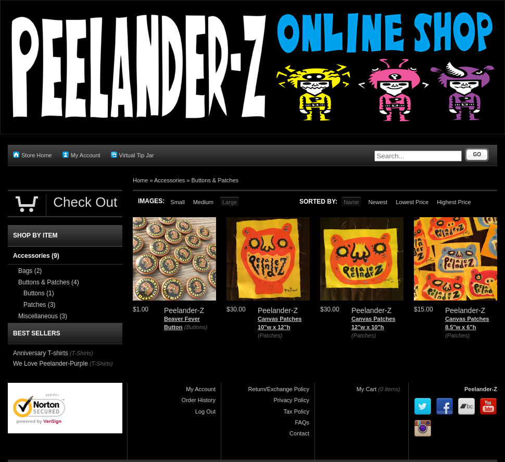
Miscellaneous (42, 316)
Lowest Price (412, 202)
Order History (199, 400)
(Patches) (270, 335)
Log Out (205, 411)
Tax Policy (296, 411)
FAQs (302, 422)
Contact (299, 433)
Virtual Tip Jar (132, 155)
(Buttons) (196, 327)
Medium (203, 202)
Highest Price (454, 202)
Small (177, 202)
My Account (81, 155)
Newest (377, 202)
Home (140, 180)
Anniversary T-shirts (40, 353)
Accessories (169, 180)
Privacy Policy (291, 400)
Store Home (32, 155)
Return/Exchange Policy (278, 389)
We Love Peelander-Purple (50, 363)
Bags (30, 270)
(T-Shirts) (81, 353)
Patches (39, 304)
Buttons (38, 293)
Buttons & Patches (215, 180)
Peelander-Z (480, 389)
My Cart (367, 389)
